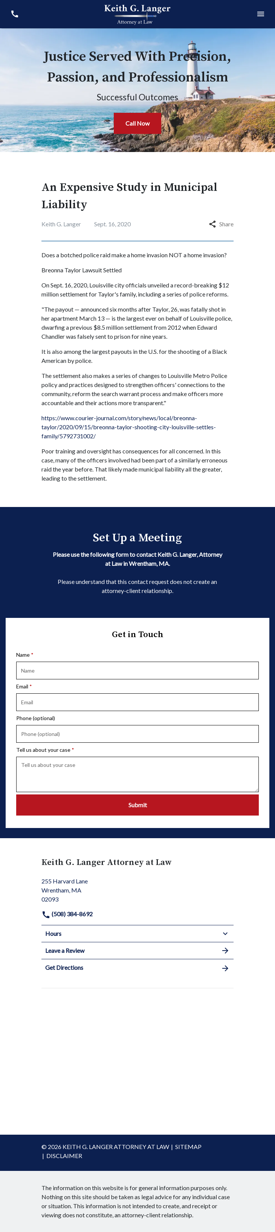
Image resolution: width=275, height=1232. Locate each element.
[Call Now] (137, 123)
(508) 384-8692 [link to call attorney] (67, 913)
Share (221, 223)
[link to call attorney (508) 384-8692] (14, 14)
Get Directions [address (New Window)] (137, 968)
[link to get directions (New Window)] (137, 889)
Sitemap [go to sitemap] (188, 1146)
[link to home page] (137, 13)
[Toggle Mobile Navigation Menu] (260, 14)
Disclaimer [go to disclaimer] (64, 1155)
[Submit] (137, 805)
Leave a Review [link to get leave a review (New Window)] (137, 950)
